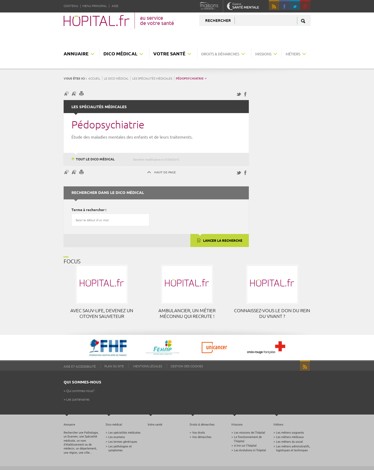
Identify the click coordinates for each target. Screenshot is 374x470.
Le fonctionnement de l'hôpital (248, 439)
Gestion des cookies (187, 366)
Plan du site (114, 366)
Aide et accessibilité (80, 366)
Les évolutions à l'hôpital (250, 450)
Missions (263, 53)
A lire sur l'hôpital (245, 445)
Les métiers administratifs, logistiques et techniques (293, 448)
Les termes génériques (122, 441)
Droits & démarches (220, 53)
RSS (274, 5)
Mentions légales (147, 366)
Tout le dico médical (95, 159)
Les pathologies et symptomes (120, 448)
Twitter (295, 5)
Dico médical (120, 53)
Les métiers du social (289, 441)
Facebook (284, 5)
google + (307, 7)
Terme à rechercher (88, 209)
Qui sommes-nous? (80, 390)
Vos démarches (201, 437)
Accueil (94, 78)
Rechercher (218, 20)
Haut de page (165, 172)
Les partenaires (78, 399)
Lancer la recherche (222, 240)
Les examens (116, 437)
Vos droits (198, 432)
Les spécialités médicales (152, 78)
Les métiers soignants (290, 432)
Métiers (293, 53)
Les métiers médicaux (290, 437)
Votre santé (169, 53)
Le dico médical (116, 78)
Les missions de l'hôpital (249, 432)
